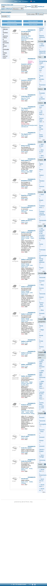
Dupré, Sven (24, 71)
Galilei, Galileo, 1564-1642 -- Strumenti (41, 363)
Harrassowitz (42, 220)
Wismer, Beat (25, 37)
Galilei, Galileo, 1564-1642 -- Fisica (41, 385)
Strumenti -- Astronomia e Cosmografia (42, 421)
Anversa (41, 346)
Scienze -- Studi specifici (41, 304)
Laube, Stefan (29, 412)
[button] (34, 6)
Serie (40, 226)
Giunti (42, 194)
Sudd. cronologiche (42, 466)
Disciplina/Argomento (42, 273)
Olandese (41, 181)
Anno (40, 142)
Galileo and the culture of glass (30, 220)
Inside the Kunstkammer (28, 461)
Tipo (39, 57)
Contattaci (25, 1)
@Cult (24, 502)
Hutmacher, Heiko (26, 36)
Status (40, 89)
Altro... (44, 140)
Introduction (24, 478)
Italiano (41, 169)
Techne (41, 244)
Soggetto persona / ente (41, 354)
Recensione (42, 85)
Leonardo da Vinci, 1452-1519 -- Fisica (41, 395)
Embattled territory (26, 180)
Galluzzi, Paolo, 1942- (27, 236)
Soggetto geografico (41, 320)
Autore (40, 103)
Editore (40, 192)
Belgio (42, 329)
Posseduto (42, 93)
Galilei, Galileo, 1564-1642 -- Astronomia (42, 374)
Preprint (41, 268)
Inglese (41, 164)
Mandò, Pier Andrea (41, 127)
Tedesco (41, 175)
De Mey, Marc (25, 385)
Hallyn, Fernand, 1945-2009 (27, 171)
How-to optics (25, 436)
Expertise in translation (28, 195)
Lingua (40, 160)
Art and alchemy (25, 31)
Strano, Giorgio (25, 238)
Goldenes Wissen (26, 405)
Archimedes (42, 250)
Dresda (41, 335)
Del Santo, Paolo (41, 112)
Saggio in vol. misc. (41, 68)
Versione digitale (31, 61)
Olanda (41, 326)
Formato (41, 41)
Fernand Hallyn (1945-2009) (29, 207)
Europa (41, 341)
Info (20, 1)
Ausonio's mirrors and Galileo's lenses (32, 64)
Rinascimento (42, 475)
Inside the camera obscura (28, 448)
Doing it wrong (25, 145)
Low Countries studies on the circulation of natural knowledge (42, 233)
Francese (41, 186)
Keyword (41, 413)
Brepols (41, 200)
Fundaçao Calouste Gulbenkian (42, 213)
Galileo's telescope (26, 232)
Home (16, 1)
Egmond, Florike (25, 98)
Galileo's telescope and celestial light (31, 341)
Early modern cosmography (29, 160)
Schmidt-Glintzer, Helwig (27, 413)
